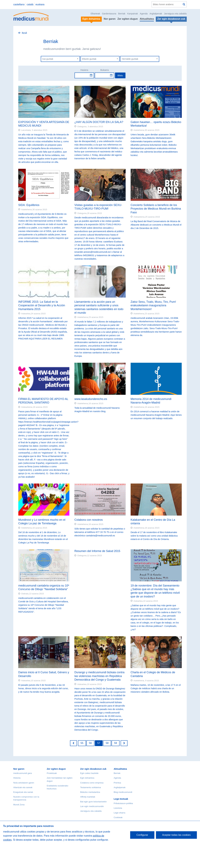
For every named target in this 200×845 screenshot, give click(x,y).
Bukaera (104, 70)
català (30, 4)
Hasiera (84, 70)
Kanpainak (132, 13)
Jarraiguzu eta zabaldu (175, 13)
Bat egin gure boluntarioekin (93, 801)
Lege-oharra (119, 813)
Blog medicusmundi (123, 792)
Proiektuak (52, 773)
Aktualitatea (147, 19)
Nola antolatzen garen (23, 783)
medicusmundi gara (22, 773)
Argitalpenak (156, 13)
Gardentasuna (109, 13)
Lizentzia (118, 808)
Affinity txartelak (87, 797)
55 (82, 743)
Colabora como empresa (91, 783)
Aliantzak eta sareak (22, 787)
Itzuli (24, 33)
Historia (16, 778)
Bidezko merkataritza (90, 792)
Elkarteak (95, 13)
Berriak (121, 13)
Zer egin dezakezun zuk (93, 768)
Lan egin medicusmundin (92, 806)
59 (115, 743)
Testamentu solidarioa (90, 787)
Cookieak (118, 817)
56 (90, 743)
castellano (19, 4)
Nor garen (110, 19)
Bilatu (120, 75)
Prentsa (117, 783)
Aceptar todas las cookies (176, 835)
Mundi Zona (19, 804)
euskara (39, 4)
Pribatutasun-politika (123, 803)
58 (107, 743)
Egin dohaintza (87, 778)
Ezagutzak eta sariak (23, 792)
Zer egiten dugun (128, 19)
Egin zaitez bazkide (89, 773)
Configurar (142, 835)
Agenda (144, 13)
